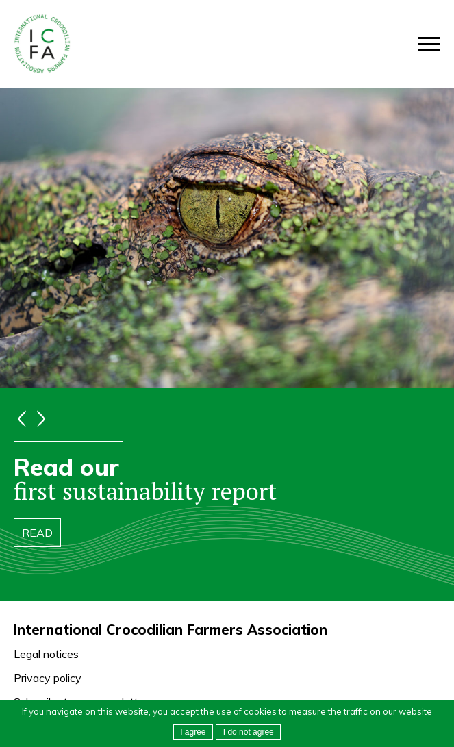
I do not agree (248, 732)
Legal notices (46, 654)
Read (37, 533)
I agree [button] (192, 732)
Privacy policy (47, 678)
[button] (248, 732)
